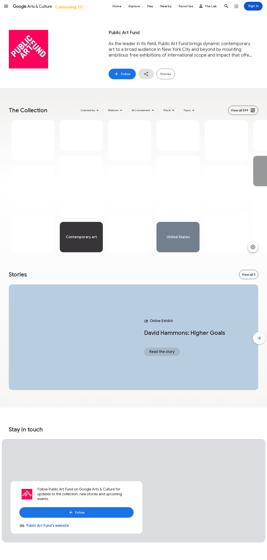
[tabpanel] (33, 186)
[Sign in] (253, 6)
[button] (6, 6)
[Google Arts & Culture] (47, 6)
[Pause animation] (253, 247)
